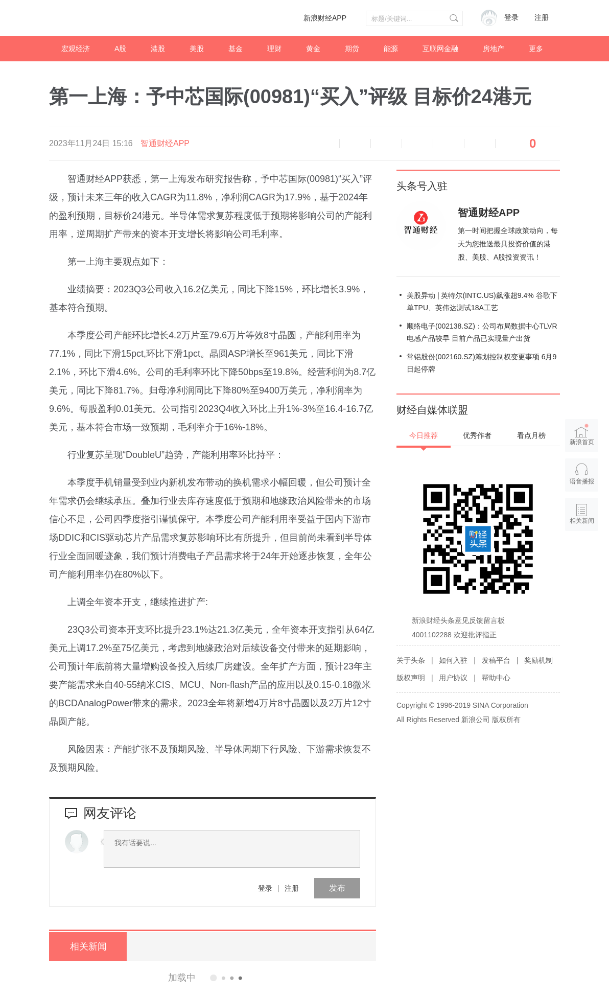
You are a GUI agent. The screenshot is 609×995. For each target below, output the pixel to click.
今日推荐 (423, 435)
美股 (197, 48)
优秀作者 (477, 435)
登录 (265, 888)
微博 (417, 143)
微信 (448, 143)
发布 (337, 888)
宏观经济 (75, 48)
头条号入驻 (422, 186)
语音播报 (324, 143)
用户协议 (453, 678)
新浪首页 (582, 434)
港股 (158, 48)
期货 (352, 48)
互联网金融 (440, 48)
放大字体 (386, 143)
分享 (479, 143)
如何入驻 (453, 660)
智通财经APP (165, 143)
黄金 (313, 48)
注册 (541, 17)
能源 (391, 48)
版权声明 (410, 678)
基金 (235, 48)
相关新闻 (87, 946)
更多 (536, 48)
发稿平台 (496, 660)
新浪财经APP (324, 18)
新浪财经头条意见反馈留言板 (458, 620)
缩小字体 (355, 143)
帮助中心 (496, 678)
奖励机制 (538, 660)
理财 (274, 48)
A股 (120, 48)
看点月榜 (531, 435)
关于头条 (410, 660)
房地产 (493, 48)
